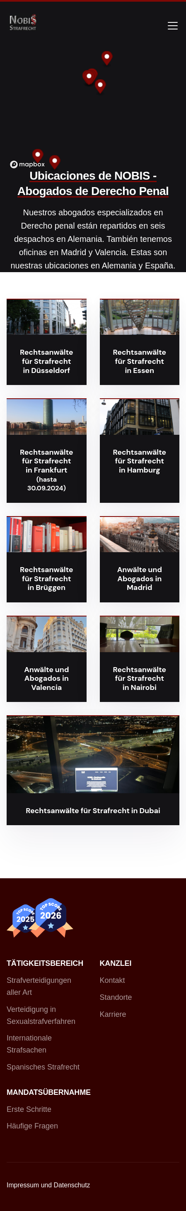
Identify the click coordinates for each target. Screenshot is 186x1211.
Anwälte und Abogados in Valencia (46, 678)
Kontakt (112, 980)
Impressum (23, 1185)
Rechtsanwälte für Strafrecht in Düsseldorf (46, 361)
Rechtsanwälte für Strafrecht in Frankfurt (46, 461)
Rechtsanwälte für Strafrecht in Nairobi (139, 678)
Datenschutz (72, 1185)
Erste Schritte (29, 1109)
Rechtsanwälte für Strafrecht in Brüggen (46, 578)
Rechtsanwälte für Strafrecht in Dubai (93, 811)
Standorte (116, 997)
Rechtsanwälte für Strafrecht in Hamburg (139, 461)
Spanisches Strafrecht (43, 1067)
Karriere (113, 1014)
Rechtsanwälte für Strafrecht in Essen (139, 361)
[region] (93, 109)
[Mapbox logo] (27, 164)
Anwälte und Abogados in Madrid (139, 578)
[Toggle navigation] (172, 25)
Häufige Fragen (32, 1126)
